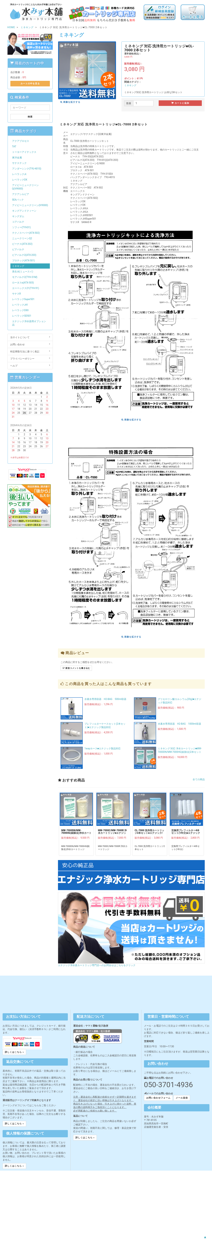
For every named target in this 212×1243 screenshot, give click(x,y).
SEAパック (18, 199)
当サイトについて (30, 337)
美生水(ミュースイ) (22, 271)
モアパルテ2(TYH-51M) (24, 277)
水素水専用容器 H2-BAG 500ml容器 (105, 699)
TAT (14, 146)
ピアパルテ (18, 249)
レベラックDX (19, 179)
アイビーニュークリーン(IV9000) (30, 205)
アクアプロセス (20, 141)
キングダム (18, 216)
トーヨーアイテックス (24, 152)
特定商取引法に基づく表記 (30, 351)
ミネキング (130, 85)
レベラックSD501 (21, 315)
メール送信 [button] (182, 1098)
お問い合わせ (30, 344)
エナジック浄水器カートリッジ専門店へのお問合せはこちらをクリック (97, 965)
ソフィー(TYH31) (21, 227)
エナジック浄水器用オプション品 (29, 323)
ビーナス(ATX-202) (22, 244)
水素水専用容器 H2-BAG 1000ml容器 (179, 723)
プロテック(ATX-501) (23, 260)
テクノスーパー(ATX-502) (26, 232)
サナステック (19, 163)
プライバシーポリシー (30, 358)
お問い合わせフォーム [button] (158, 1098)
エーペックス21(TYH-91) (25, 288)
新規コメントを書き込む (76, 668)
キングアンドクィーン (24, 210)
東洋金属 (17, 157)
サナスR (16, 293)
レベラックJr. (19, 174)
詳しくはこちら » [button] (14, 1052)
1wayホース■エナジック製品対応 (102, 748)
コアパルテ (18, 221)
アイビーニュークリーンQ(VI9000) (25, 187)
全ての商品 (199, 779)
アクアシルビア (20, 194)
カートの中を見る (30, 83)
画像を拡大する (70, 102)
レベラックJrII (20, 304)
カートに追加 (180, 103)
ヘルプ (30, 365)
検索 (30, 116)
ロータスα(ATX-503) (23, 282)
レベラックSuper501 (23, 299)
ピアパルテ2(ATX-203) (24, 255)
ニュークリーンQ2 (22, 238)
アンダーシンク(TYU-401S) (26, 168)
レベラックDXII (20, 310)
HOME (11, 27)
